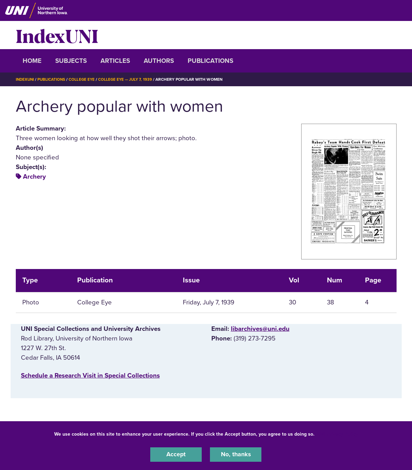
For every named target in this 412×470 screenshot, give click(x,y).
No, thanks (235, 454)
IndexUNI (57, 35)
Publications (210, 61)
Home (32, 61)
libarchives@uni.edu (260, 328)
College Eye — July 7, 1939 (128, 79)
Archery (34, 176)
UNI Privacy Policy (337, 433)
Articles (115, 61)
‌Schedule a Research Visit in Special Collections (90, 375)
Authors (159, 61)
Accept (176, 454)
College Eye (84, 79)
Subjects (71, 61)
